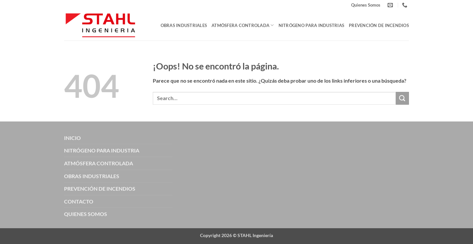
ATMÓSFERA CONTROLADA (98, 163)
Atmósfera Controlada (243, 25)
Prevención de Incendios (379, 25)
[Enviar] (402, 98)
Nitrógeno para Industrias (311, 25)
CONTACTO (78, 201)
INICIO (72, 138)
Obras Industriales (184, 25)
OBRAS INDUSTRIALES (91, 176)
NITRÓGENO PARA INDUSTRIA (101, 150)
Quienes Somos (365, 5)
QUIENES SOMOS (85, 214)
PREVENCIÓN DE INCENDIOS (99, 188)
